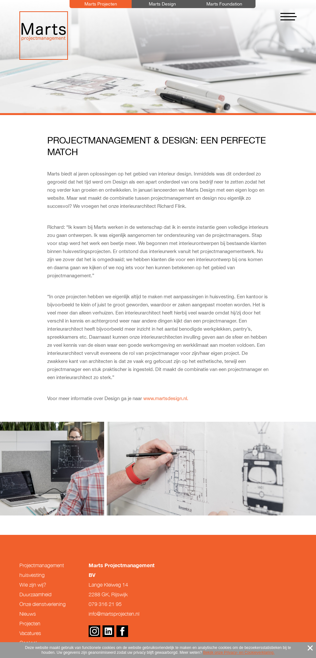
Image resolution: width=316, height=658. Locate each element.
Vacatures (30, 633)
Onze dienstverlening (42, 604)
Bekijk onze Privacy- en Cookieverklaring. (239, 652)
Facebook (122, 631)
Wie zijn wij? (32, 585)
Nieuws (27, 614)
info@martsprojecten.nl (114, 614)
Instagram (94, 631)
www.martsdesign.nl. (165, 398)
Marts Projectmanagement (43, 35)
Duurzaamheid (35, 594)
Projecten (29, 623)
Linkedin (108, 631)
